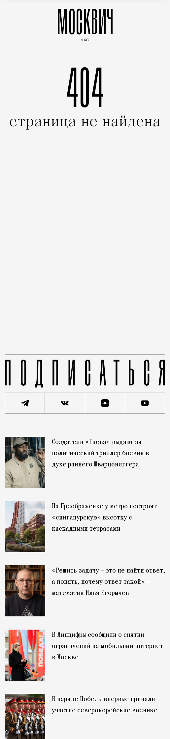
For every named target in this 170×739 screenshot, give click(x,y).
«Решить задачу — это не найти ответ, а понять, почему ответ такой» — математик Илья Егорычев (108, 582)
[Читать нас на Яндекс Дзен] (105, 403)
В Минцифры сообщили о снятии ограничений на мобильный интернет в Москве (107, 646)
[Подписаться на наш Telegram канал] (25, 403)
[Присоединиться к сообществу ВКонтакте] (65, 403)
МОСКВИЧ (85, 23)
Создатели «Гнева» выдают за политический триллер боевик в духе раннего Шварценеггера (100, 453)
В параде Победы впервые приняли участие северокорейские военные (104, 705)
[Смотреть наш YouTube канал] (145, 403)
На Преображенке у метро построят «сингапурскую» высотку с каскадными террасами (104, 517)
